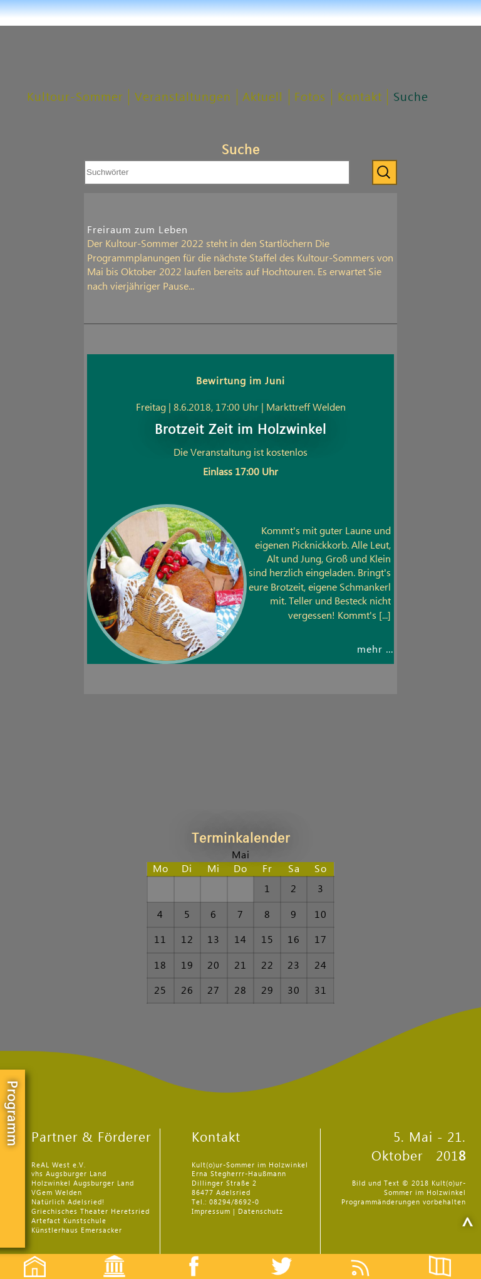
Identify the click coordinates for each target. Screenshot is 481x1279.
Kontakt (360, 97)
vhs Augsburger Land (68, 1174)
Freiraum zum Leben (137, 230)
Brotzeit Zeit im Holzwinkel (240, 429)
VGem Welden (56, 1192)
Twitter (289, 1255)
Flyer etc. (447, 1255)
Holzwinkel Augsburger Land (82, 1183)
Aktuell (262, 97)
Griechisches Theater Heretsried (90, 1211)
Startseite (28, 1255)
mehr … (375, 649)
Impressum (211, 1211)
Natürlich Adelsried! (68, 1202)
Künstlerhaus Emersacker (76, 1230)
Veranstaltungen (183, 97)
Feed (370, 1255)
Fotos (310, 97)
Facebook (187, 1255)
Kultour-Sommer (75, 97)
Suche (410, 97)
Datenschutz (260, 1211)
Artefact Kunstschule (68, 1221)
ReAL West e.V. (58, 1165)
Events (106, 1255)
